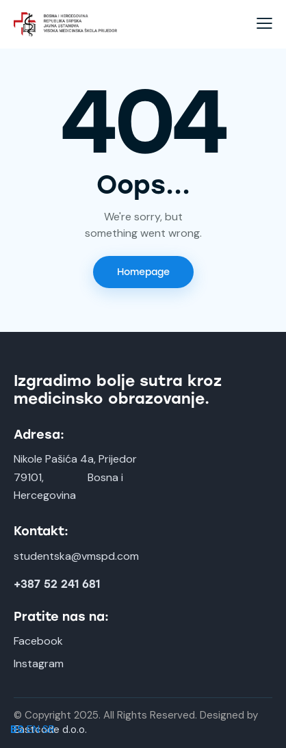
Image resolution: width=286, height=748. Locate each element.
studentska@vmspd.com (76, 556)
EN (33, 729)
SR (48, 729)
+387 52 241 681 (57, 584)
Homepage (143, 272)
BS (17, 729)
